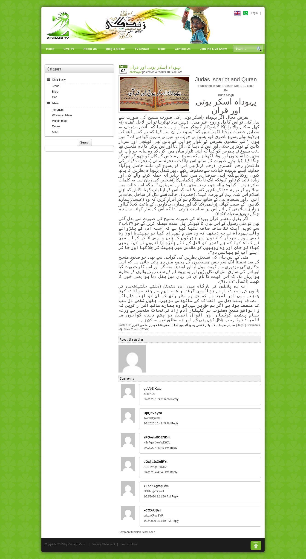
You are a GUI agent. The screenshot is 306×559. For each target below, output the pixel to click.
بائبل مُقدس (203, 325)
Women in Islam (62, 115)
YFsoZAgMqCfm (156, 486)
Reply (175, 399)
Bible (55, 91)
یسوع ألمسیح (187, 325)
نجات (175, 325)
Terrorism (58, 109)
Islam (55, 103)
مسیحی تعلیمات (226, 325)
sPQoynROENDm (157, 437)
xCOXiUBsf (152, 510)
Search (259, 48)
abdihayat (135, 72)
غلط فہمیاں (155, 325)
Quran (56, 126)
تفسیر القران (139, 325)
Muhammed (59, 120)
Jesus (55, 86)
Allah (55, 131)
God (54, 97)
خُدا (213, 325)
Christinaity (59, 79)
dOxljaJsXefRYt (155, 461)
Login (254, 13)
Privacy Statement (103, 544)
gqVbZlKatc (153, 388)
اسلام (167, 325)
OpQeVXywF (153, 413)
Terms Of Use (128, 544)
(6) (120, 329)
